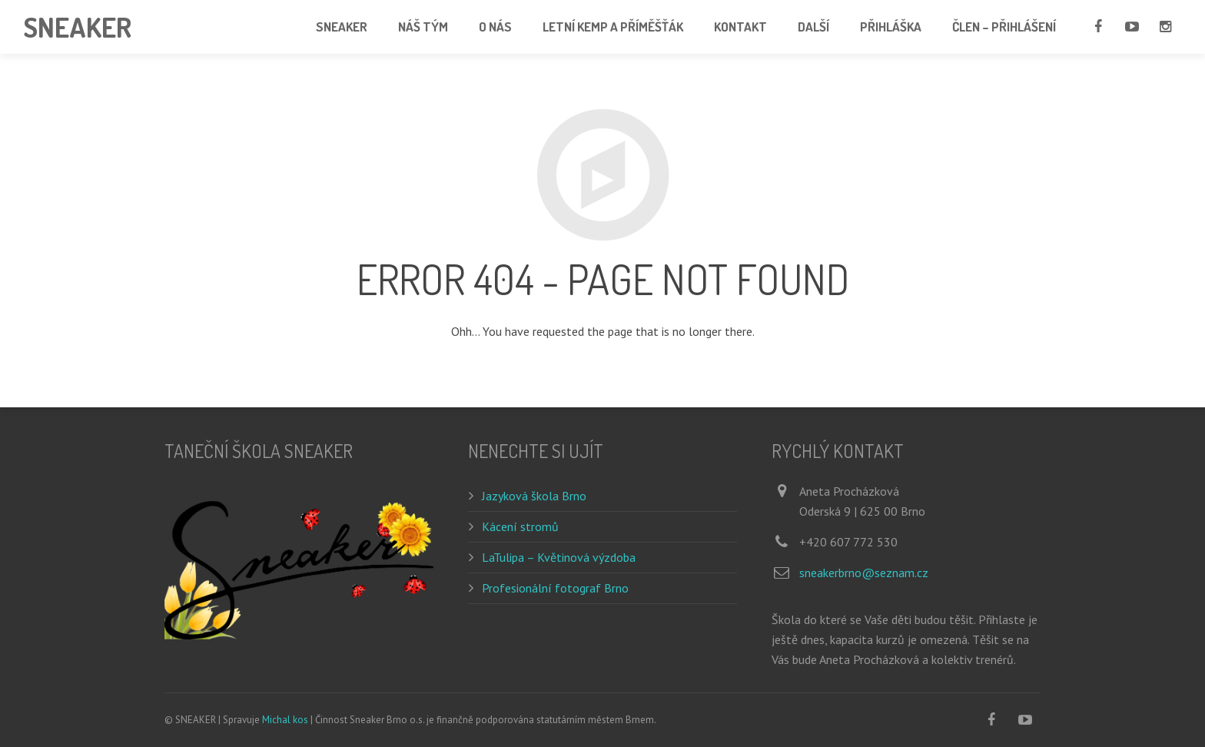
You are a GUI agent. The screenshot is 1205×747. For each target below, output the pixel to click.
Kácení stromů (520, 526)
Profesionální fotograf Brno (555, 588)
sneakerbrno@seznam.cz (863, 572)
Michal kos (285, 719)
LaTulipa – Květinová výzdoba (559, 557)
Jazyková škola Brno (534, 495)
